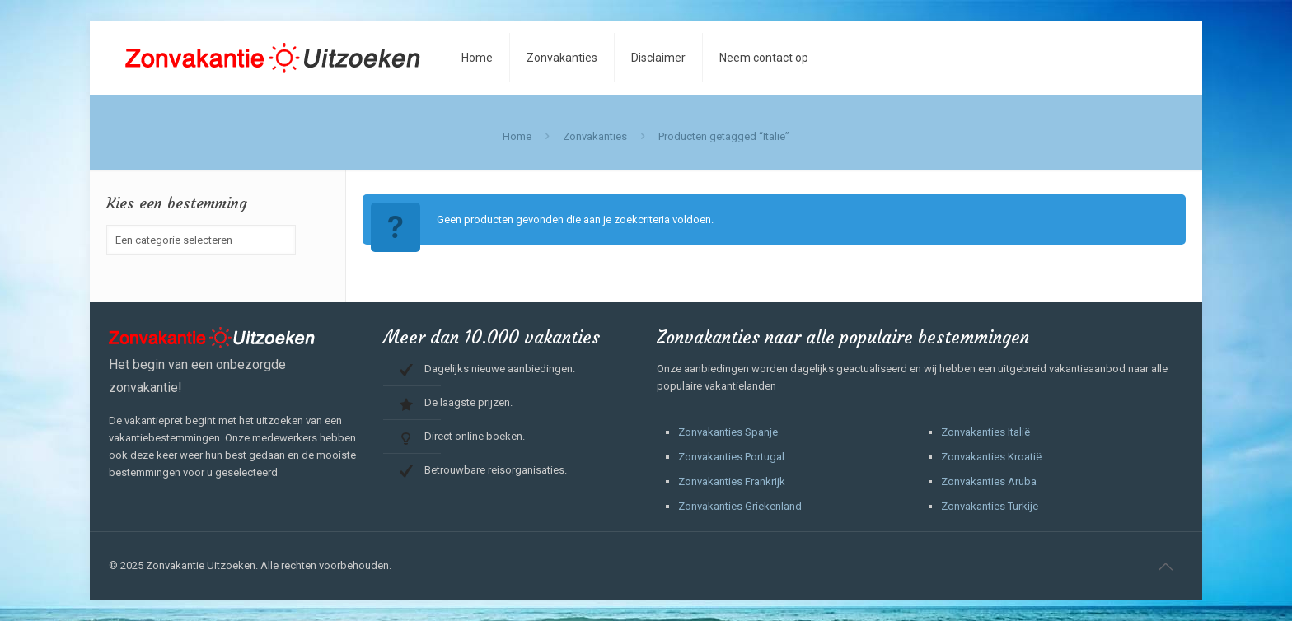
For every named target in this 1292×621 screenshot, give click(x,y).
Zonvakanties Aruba (989, 481)
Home (517, 136)
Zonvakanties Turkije (989, 506)
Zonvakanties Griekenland (740, 506)
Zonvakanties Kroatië (991, 457)
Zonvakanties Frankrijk (731, 481)
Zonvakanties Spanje (728, 432)
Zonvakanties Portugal (731, 457)
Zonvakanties (595, 136)
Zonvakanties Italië (985, 432)
